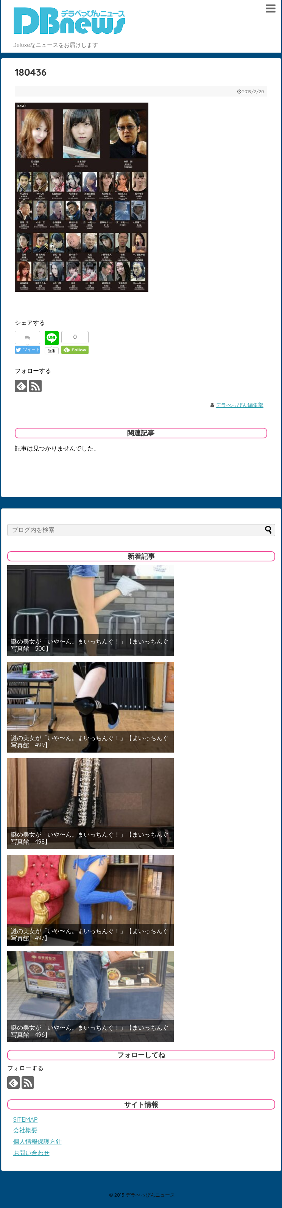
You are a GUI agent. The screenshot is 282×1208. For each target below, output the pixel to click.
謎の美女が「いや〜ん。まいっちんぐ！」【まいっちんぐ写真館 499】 (89, 741)
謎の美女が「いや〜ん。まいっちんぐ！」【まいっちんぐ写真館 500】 (89, 645)
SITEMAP (25, 1119)
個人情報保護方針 (37, 1141)
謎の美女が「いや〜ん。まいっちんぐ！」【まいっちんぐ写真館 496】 (89, 1031)
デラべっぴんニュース (150, 1195)
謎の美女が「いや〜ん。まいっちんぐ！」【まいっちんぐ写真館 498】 (89, 838)
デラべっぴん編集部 (239, 405)
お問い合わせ (31, 1153)
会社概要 (25, 1130)
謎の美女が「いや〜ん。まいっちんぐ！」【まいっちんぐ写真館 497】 (89, 934)
